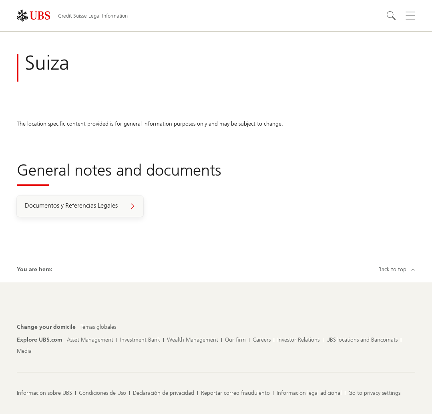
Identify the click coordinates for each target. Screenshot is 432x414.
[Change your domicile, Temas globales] (98, 327)
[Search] (391, 15)
